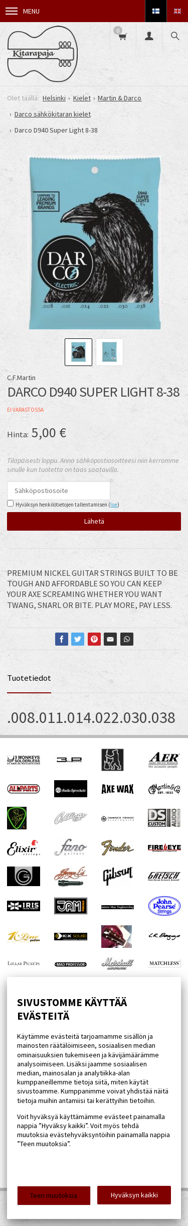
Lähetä (94, 521)
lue (113, 504)
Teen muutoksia (53, 1195)
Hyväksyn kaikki (134, 1194)
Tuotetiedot (29, 677)
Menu (23, 11)
